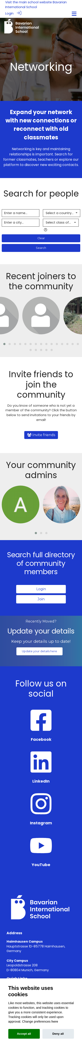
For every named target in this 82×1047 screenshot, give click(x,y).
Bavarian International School (36, 4)
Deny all (58, 1033)
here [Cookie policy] (54, 1021)
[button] (4, 344)
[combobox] (61, 213)
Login (9, 13)
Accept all (24, 1033)
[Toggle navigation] (74, 14)
